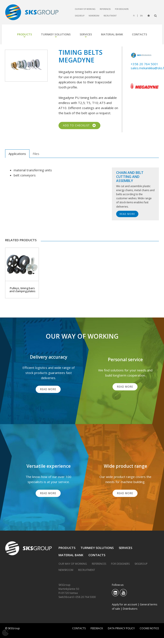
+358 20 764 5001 (144, 64)
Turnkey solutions (56, 34)
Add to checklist (79, 125)
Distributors (130, 609)
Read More (127, 213)
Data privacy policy (121, 628)
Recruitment (110, 15)
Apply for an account (124, 604)
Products (24, 34)
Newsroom (94, 15)
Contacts (139, 34)
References (105, 9)
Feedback (97, 628)
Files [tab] (36, 154)
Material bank (112, 34)
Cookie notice (149, 628)
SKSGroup (79, 15)
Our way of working (85, 9)
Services (86, 34)
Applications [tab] (17, 154)
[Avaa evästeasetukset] (5, 632)
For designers (122, 9)
